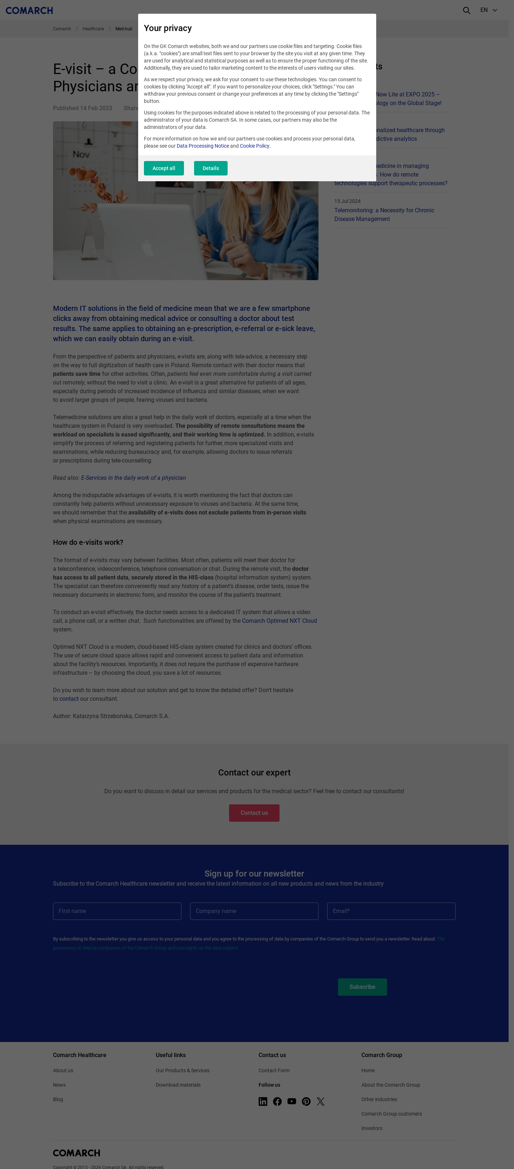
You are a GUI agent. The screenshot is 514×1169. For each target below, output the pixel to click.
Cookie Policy (254, 146)
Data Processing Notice (203, 146)
